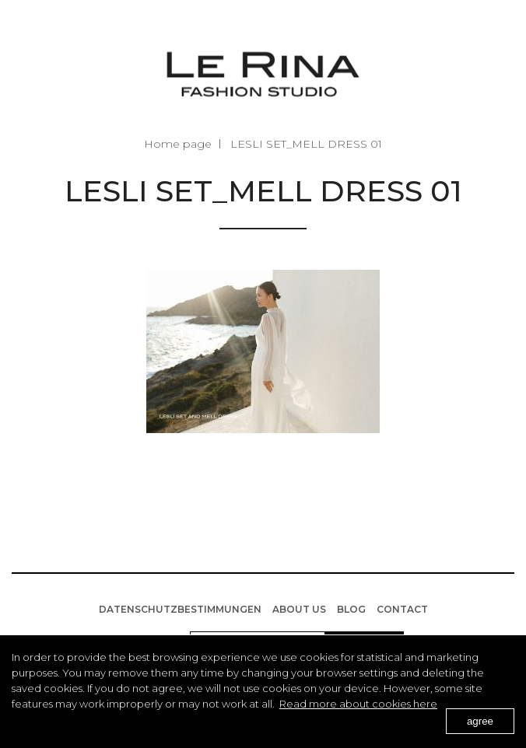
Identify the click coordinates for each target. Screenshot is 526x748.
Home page (178, 144)
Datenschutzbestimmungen (180, 609)
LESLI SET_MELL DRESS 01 (306, 144)
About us (299, 609)
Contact (402, 609)
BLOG (351, 609)
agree (480, 721)
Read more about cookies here (358, 703)
